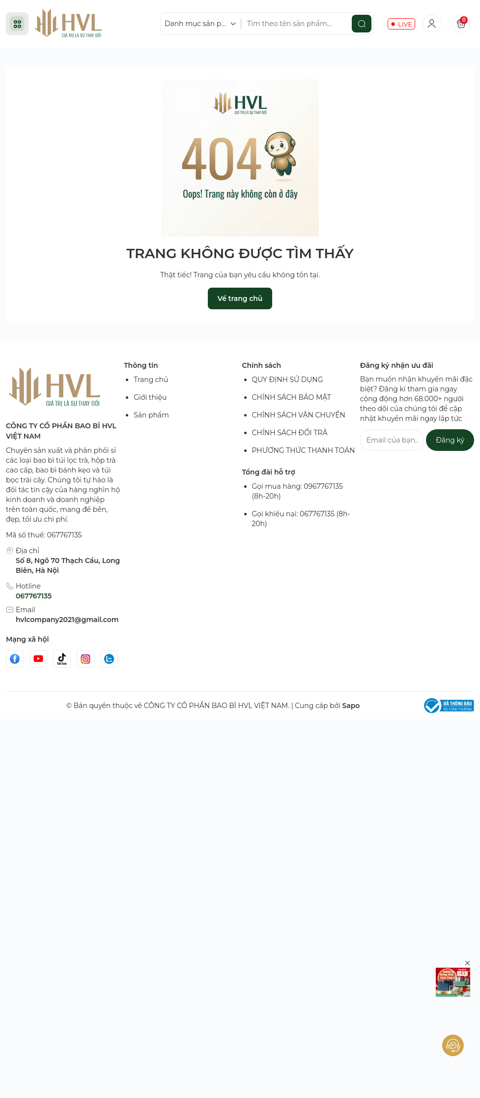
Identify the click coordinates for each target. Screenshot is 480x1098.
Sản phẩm (151, 415)
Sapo (351, 705)
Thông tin (141, 365)
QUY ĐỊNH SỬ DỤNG (287, 379)
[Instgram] (85, 659)
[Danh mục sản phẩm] (202, 24)
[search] (361, 23)
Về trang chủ (240, 298)
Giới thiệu (150, 397)
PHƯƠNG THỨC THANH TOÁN (303, 450)
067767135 (34, 596)
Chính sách (262, 365)
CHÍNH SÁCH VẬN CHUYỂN (298, 415)
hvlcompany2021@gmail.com (67, 619)
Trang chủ (151, 379)
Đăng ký (450, 440)
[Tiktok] (62, 659)
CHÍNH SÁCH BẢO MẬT (291, 397)
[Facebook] (15, 659)
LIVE (405, 24)
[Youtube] (38, 659)
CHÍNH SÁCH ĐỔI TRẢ (290, 432)
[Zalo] (109, 659)
